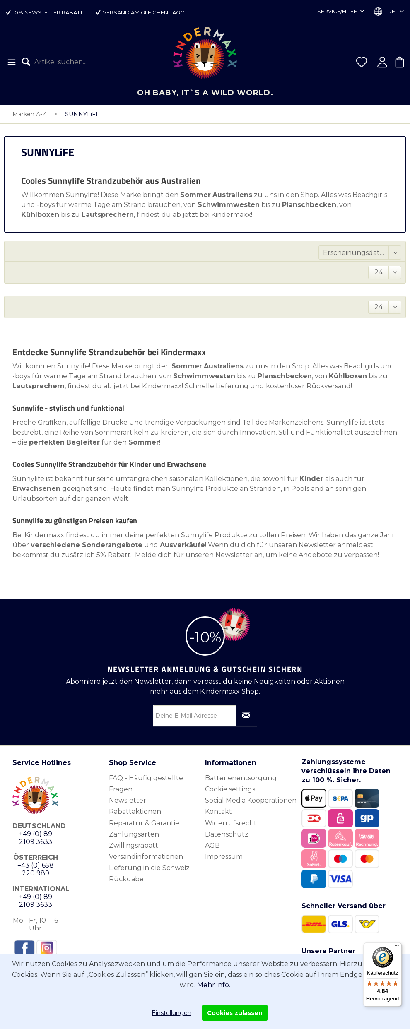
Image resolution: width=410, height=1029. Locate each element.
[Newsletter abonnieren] (246, 715)
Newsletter (127, 800)
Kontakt (218, 811)
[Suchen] (28, 62)
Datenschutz (226, 834)
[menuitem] (11, 62)
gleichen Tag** (162, 12)
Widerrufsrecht (231, 823)
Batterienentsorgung (241, 778)
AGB (212, 845)
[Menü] (11, 62)
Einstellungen (171, 1013)
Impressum (224, 857)
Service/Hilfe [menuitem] (337, 11)
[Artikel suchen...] (72, 62)
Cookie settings (230, 789)
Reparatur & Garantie (144, 823)
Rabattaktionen (135, 811)
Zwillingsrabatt (133, 845)
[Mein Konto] (382, 62)
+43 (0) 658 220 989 (35, 869)
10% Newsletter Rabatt (48, 12)
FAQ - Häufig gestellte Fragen (146, 783)
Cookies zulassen (235, 1013)
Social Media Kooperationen (251, 800)
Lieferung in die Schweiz (149, 868)
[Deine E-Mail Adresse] (205, 715)
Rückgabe (126, 879)
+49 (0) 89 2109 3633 (35, 838)
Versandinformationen (146, 857)
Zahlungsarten (134, 834)
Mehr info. (213, 985)
